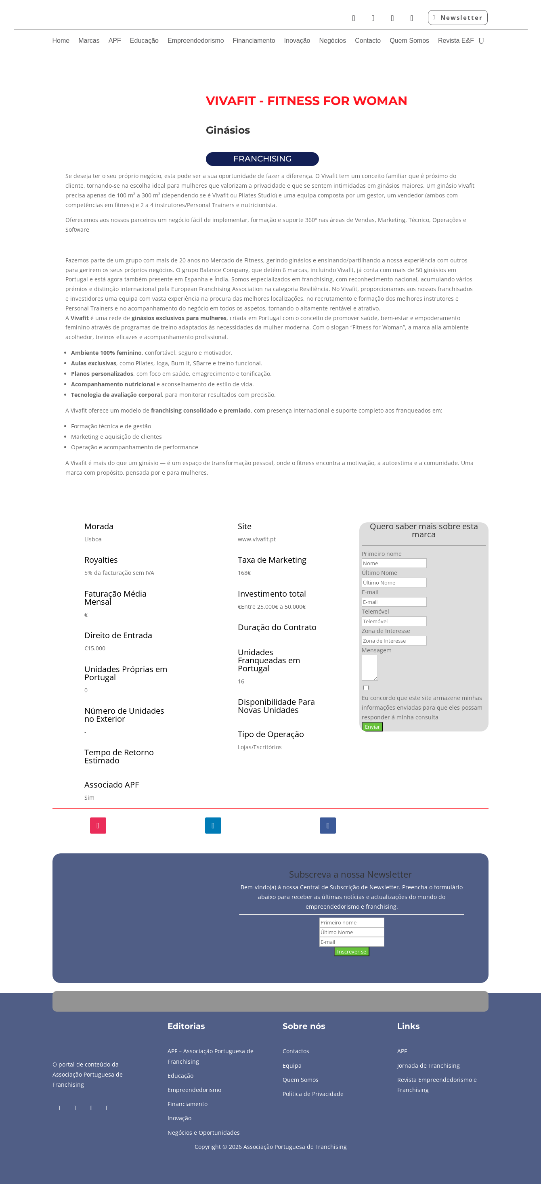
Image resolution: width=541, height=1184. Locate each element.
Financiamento (254, 41)
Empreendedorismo (196, 41)
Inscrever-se (351, 951)
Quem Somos (409, 41)
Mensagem (377, 650)
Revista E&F (456, 41)
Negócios (332, 41)
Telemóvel (375, 611)
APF (115, 41)
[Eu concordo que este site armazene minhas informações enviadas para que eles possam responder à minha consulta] (424, 703)
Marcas (88, 41)
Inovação (297, 41)
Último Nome (379, 572)
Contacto (368, 41)
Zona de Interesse (386, 631)
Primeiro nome (382, 553)
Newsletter (461, 17)
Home (61, 41)
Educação (144, 41)
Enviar (372, 726)
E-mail (370, 592)
